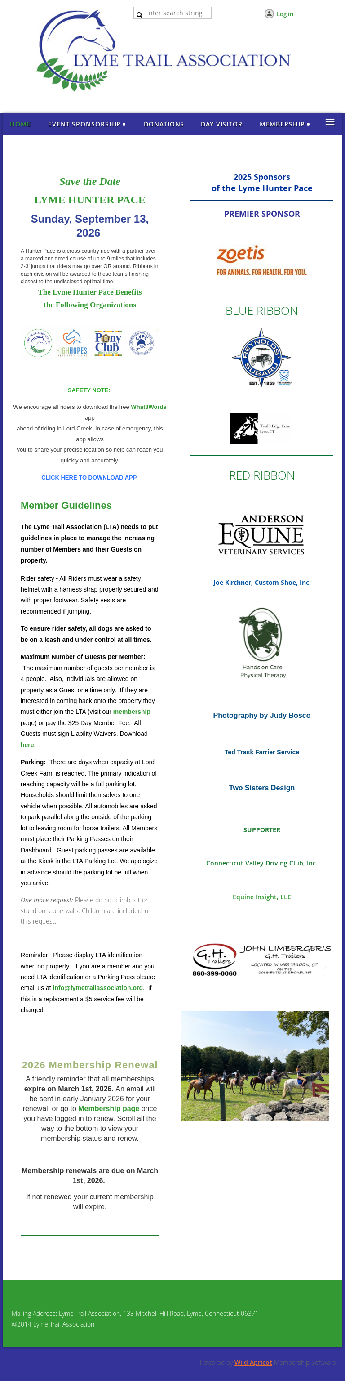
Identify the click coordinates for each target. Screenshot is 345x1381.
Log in (285, 14)
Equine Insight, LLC (262, 896)
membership (131, 711)
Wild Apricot (253, 1362)
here (27, 745)
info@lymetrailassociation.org (98, 987)
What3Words (148, 407)
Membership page (108, 1108)
